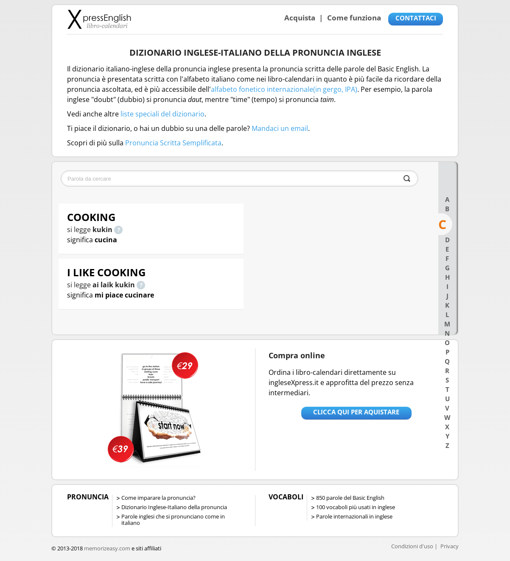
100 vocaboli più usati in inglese (355, 507)
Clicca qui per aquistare (356, 412)
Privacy (449, 546)
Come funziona (354, 18)
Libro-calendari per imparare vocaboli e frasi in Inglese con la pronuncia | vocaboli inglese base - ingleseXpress (99, 19)
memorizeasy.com (107, 548)
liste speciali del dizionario (162, 114)
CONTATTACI (415, 18)
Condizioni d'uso (412, 546)
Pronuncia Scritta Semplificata (173, 142)
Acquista (299, 18)
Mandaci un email (280, 128)
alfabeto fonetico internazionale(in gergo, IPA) (284, 89)
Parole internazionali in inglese (354, 516)
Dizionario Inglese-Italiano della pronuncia (174, 507)
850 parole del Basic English (350, 498)
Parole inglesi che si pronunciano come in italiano (173, 520)
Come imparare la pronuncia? (158, 498)
